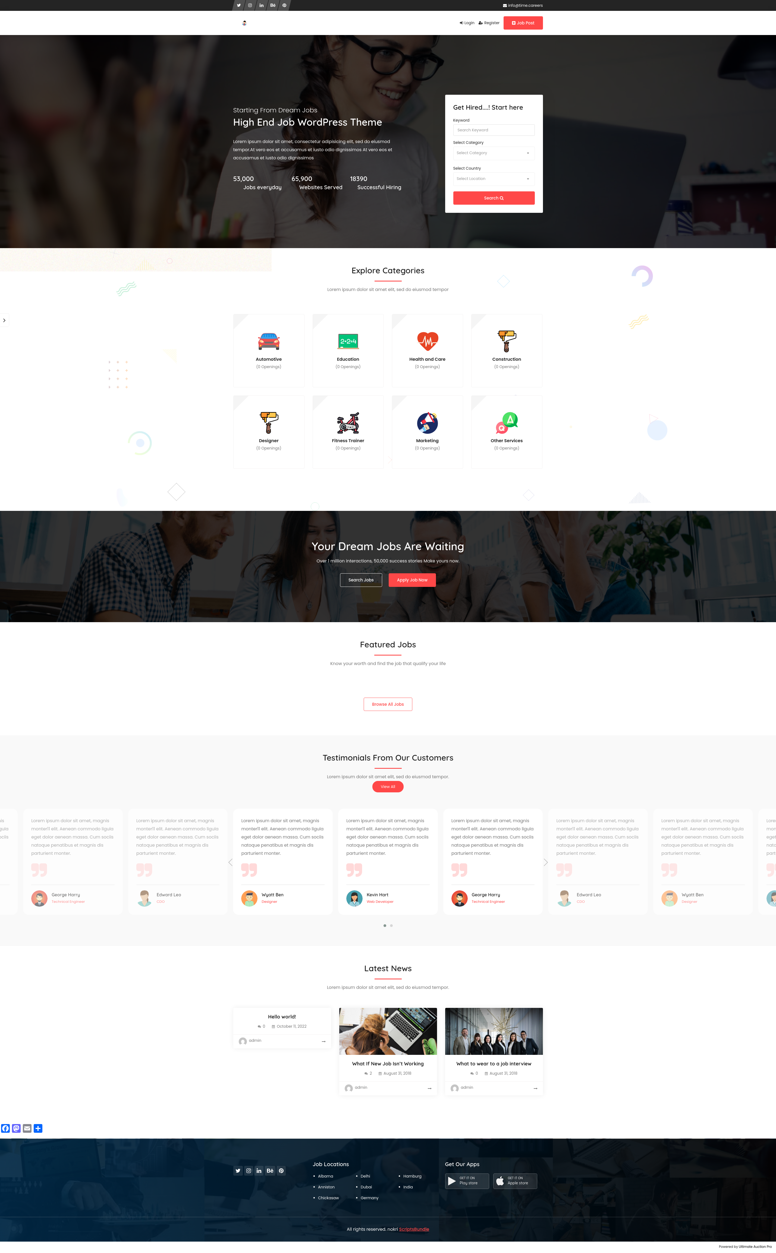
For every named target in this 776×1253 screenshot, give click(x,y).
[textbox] (494, 153)
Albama (325, 1176)
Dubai (366, 1187)
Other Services (507, 431)
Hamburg (412, 1176)
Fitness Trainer (348, 431)
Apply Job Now (412, 580)
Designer (269, 431)
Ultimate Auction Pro (755, 1246)
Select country (467, 168)
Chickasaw (328, 1198)
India (408, 1187)
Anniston (326, 1187)
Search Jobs (361, 580)
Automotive (269, 350)
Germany (370, 1198)
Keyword (461, 120)
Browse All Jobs (388, 704)
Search (494, 198)
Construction (507, 350)
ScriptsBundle (414, 1229)
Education (348, 350)
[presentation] (231, 862)
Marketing (427, 431)
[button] (385, 925)
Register (489, 23)
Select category (468, 142)
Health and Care (427, 350)
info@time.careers (523, 5)
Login (467, 23)
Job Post (523, 23)
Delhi (365, 1176)
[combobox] (494, 153)
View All (388, 786)
